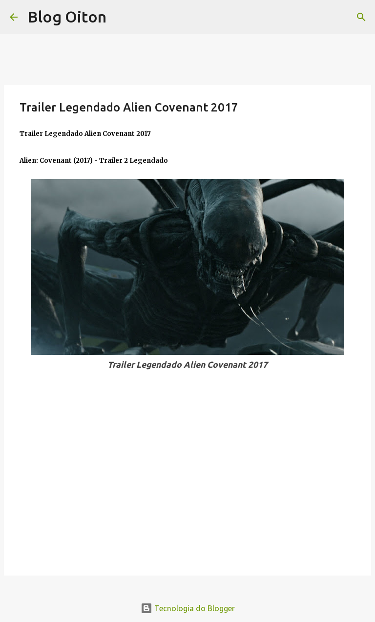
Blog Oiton (66, 16)
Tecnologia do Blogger (188, 608)
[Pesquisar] (361, 17)
